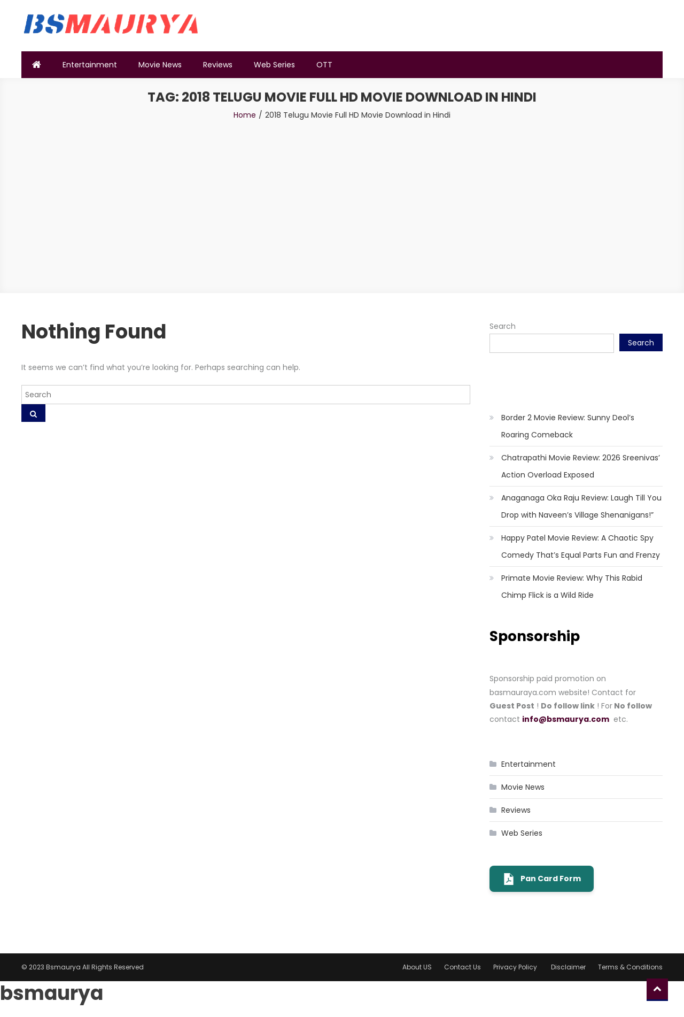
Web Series (274, 64)
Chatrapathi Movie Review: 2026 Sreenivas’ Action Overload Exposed (580, 466)
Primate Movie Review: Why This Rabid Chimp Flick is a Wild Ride (571, 586)
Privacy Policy (516, 967)
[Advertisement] (342, 202)
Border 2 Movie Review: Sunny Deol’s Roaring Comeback (567, 426)
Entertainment (90, 64)
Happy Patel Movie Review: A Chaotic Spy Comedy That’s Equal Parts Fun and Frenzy (580, 546)
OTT (324, 64)
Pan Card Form (541, 879)
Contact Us (462, 967)
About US (417, 967)
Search (502, 326)
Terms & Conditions (630, 967)
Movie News (160, 64)
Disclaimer (568, 967)
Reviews (217, 64)
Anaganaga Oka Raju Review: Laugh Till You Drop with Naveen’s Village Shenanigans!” (581, 506)
